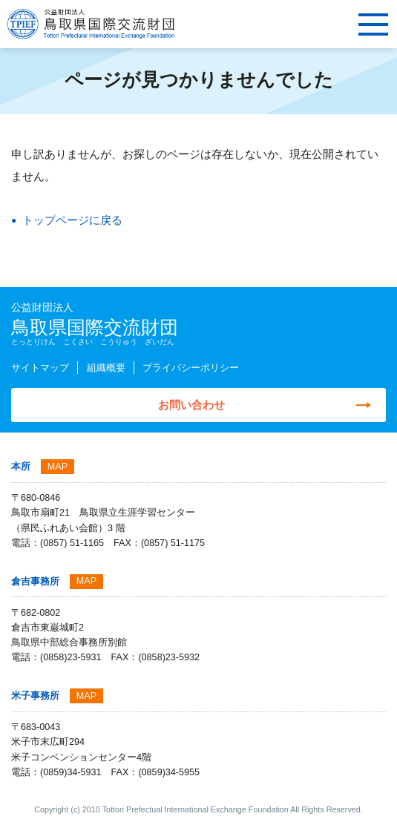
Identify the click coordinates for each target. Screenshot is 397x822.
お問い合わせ (191, 404)
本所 (20, 466)
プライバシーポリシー (190, 368)
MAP (57, 466)
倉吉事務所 (35, 581)
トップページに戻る (72, 220)
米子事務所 (35, 696)
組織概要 (106, 368)
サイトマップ (40, 368)
